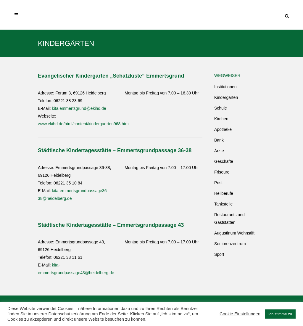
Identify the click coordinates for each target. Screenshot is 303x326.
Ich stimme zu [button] (280, 314)
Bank (219, 140)
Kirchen (221, 118)
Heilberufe (223, 193)
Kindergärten (226, 97)
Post (218, 182)
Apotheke (223, 129)
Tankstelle (223, 204)
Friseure (221, 172)
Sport (219, 254)
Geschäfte (223, 161)
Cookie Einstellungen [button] (240, 313)
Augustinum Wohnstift (234, 233)
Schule (220, 108)
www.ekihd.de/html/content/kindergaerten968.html (84, 123)
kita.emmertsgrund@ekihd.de (79, 108)
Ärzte (219, 150)
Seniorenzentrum (230, 243)
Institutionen (225, 86)
